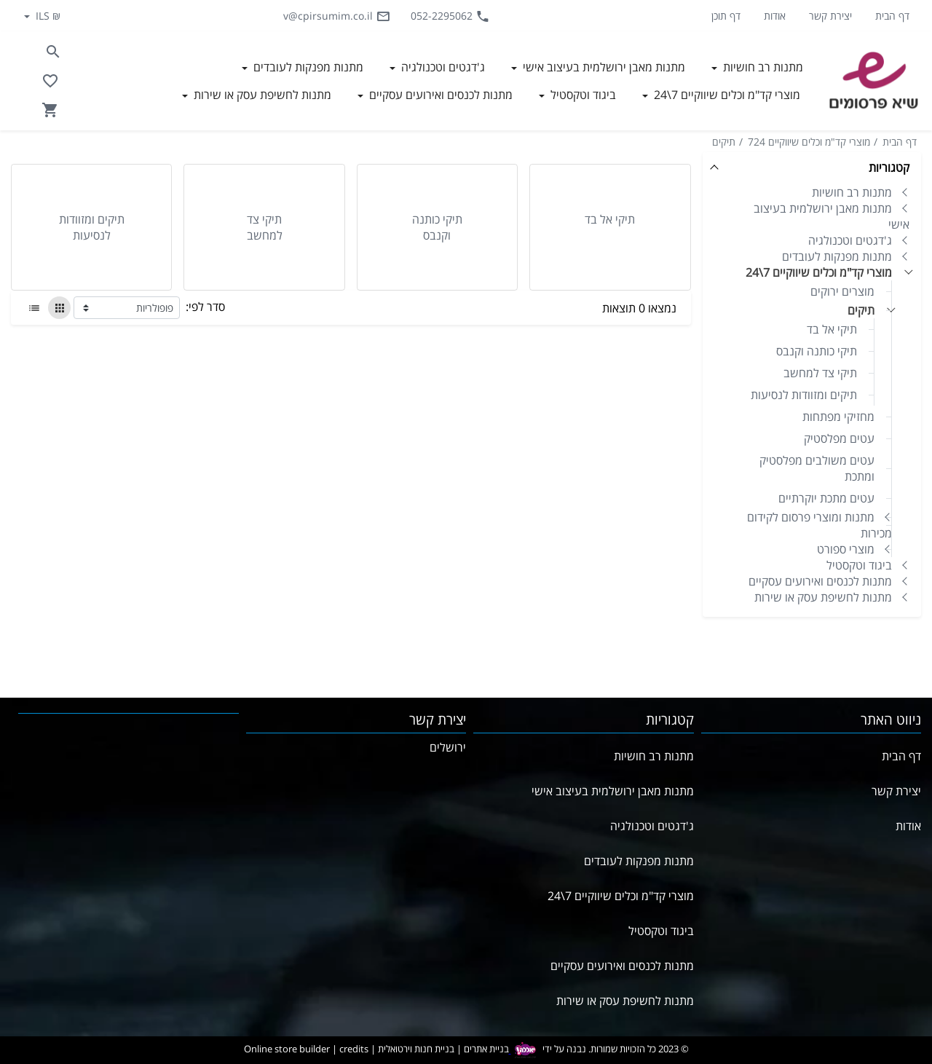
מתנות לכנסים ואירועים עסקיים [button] (439, 95)
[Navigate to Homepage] (873, 80)
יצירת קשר (830, 16)
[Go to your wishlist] (50, 80)
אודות (775, 16)
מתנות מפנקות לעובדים (837, 256)
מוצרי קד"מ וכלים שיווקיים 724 (809, 142)
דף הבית (892, 16)
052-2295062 (450, 16)
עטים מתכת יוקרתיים (826, 498)
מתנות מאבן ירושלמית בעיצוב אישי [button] (602, 67)
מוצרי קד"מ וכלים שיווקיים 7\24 (819, 272)
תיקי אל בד (832, 329)
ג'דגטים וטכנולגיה (850, 240)
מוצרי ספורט (845, 549)
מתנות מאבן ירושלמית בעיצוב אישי (831, 216)
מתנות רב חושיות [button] (761, 67)
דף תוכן (726, 16)
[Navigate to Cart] (50, 110)
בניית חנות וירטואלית (416, 1049)
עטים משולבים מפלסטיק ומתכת (816, 468)
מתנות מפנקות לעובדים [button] (306, 67)
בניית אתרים (486, 1049)
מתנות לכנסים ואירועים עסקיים (820, 581)
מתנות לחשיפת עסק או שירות (823, 597)
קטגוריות (889, 167)
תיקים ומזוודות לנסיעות (804, 395)
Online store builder (287, 1049)
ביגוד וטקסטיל (859, 565)
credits (353, 1049)
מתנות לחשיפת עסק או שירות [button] (261, 95)
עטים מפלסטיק (839, 438)
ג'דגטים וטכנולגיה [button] (441, 67)
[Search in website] (53, 51)
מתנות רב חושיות (852, 192)
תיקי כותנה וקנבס (816, 351)
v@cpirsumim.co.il (336, 16)
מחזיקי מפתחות (838, 417)
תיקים (723, 142)
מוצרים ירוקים (842, 291)
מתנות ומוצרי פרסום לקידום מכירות (819, 525)
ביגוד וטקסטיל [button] (582, 95)
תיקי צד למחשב (820, 373)
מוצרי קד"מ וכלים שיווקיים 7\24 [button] (725, 95)
